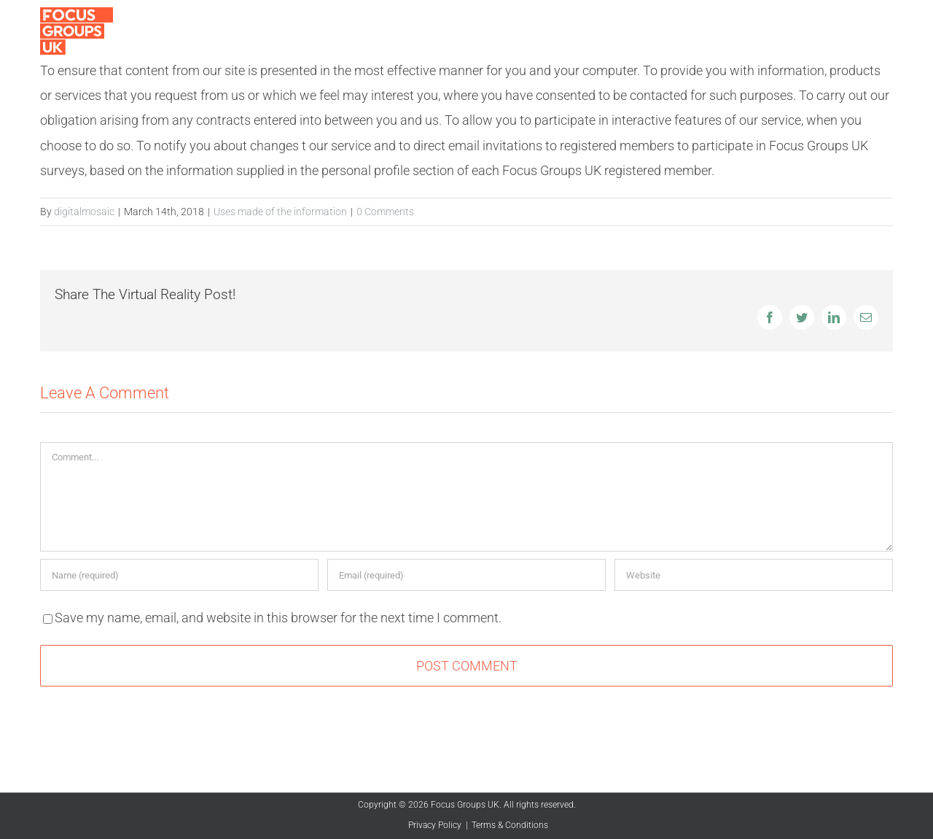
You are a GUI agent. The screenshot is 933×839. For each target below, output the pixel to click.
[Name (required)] (179, 575)
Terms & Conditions (510, 825)
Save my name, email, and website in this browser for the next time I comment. (278, 617)
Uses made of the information (280, 211)
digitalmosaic (84, 211)
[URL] (753, 575)
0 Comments (385, 211)
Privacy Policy (434, 825)
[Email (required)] (466, 575)
